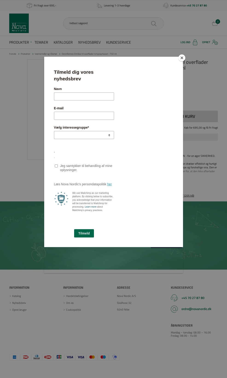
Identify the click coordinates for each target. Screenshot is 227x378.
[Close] (181, 57)
